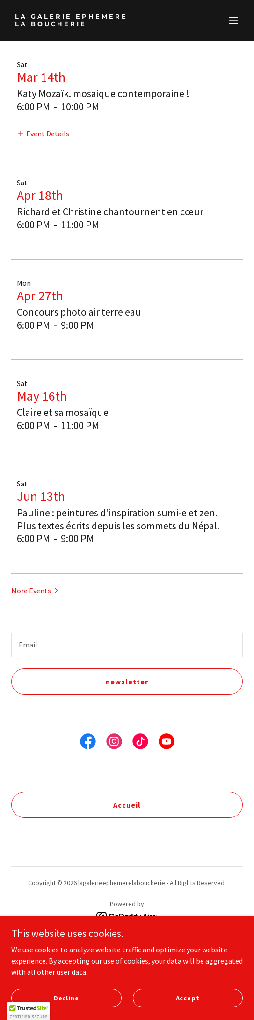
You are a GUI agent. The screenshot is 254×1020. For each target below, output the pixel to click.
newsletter (127, 681)
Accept (188, 997)
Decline (66, 997)
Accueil (127, 804)
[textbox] (127, 645)
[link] (92, 23)
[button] (233, 20)
